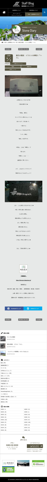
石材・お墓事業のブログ (33, 14)
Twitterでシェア (35, 308)
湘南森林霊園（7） (5, 365)
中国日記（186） (4, 399)
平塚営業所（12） (5, 383)
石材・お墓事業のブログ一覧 (11, 42)
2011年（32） (27, 427)
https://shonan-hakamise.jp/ (23, 280)
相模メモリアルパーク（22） (7, 386)
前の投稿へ (8, 49)
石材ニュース (12, 69)
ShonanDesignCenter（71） (7, 391)
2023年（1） (27, 412)
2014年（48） (4, 425)
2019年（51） (27, 417)
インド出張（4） (4, 394)
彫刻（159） (3, 362)
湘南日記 (29, 66)
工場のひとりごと (18, 63)
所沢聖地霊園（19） (5, 381)
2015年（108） (27, 422)
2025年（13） (27, 409)
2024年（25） (4, 412)
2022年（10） (4, 414)
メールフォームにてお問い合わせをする (34, 446)
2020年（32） (4, 417)
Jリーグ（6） (4, 368)
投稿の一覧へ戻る (24, 49)
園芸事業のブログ (33, 10)
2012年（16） (4, 427)
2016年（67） (4, 422)
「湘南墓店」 (23, 276)
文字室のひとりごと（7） (6, 370)
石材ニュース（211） (5, 375)
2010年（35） (4, 430)
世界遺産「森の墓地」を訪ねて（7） (9, 396)
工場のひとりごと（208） (6, 373)
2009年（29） (27, 430)
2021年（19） (27, 414)
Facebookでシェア (16, 308)
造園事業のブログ (16, 10)
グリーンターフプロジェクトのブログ (16, 14)
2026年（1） (3, 409)
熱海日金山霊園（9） (5, 378)
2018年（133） (4, 419)
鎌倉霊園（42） (4, 388)
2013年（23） (27, 425)
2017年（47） (27, 419)
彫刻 (13, 66)
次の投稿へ (39, 49)
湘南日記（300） (4, 401)
